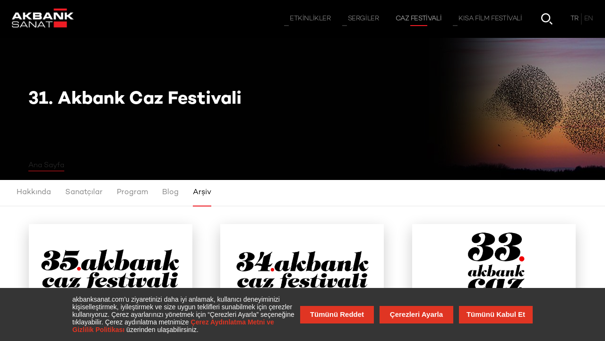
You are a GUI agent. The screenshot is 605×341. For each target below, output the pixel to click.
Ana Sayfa (46, 165)
